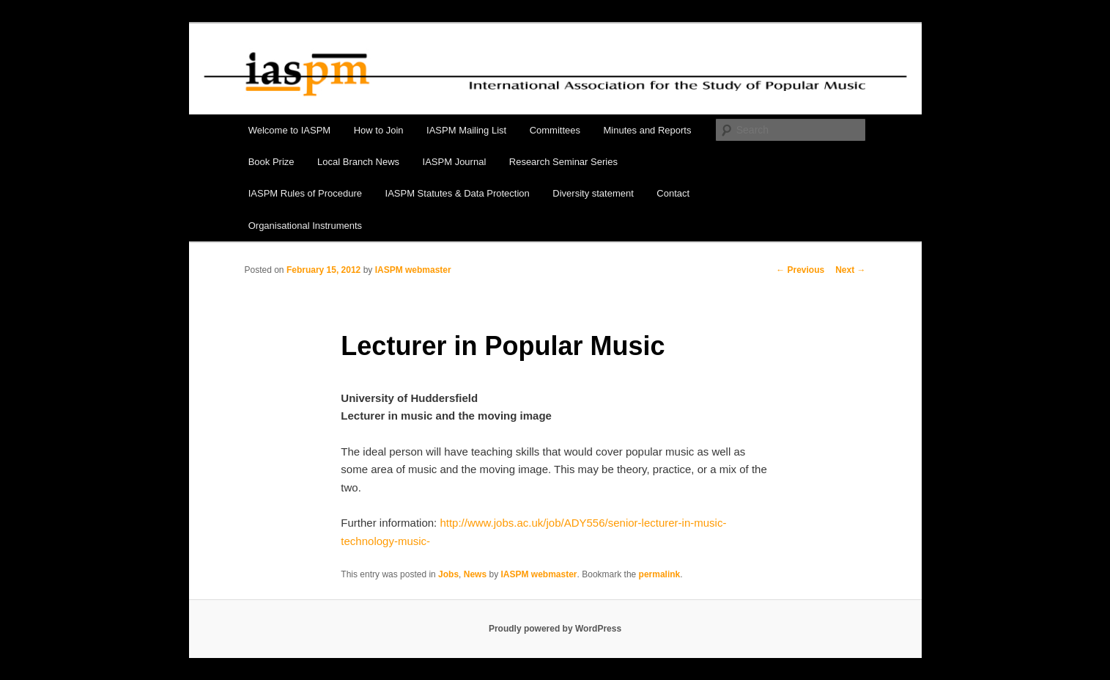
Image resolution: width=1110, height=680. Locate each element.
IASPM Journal (454, 161)
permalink (660, 574)
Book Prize (271, 161)
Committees (555, 130)
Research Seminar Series (563, 161)
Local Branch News (358, 161)
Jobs (448, 574)
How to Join (379, 130)
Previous (800, 270)
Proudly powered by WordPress (555, 629)
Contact (672, 193)
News (475, 574)
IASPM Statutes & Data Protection (457, 193)
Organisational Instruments (305, 225)
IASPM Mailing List (466, 130)
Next (850, 270)
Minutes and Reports (648, 130)
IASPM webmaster (413, 270)
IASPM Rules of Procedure (305, 193)
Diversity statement (593, 193)
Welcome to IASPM (289, 130)
